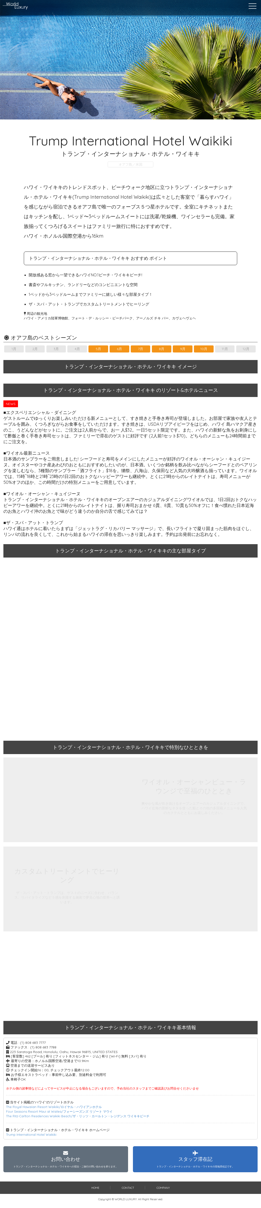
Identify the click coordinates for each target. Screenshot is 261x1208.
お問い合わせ (65, 1161)
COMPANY (163, 1191)
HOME (95, 1191)
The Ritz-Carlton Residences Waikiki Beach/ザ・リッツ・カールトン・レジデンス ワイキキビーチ (82, 1116)
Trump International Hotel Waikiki (32, 1134)
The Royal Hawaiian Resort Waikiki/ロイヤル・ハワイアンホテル (57, 1107)
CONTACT (128, 1191)
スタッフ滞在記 (195, 1161)
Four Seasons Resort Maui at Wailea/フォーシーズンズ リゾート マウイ (62, 1111)
